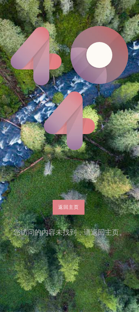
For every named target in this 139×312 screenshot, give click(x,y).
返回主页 (68, 207)
